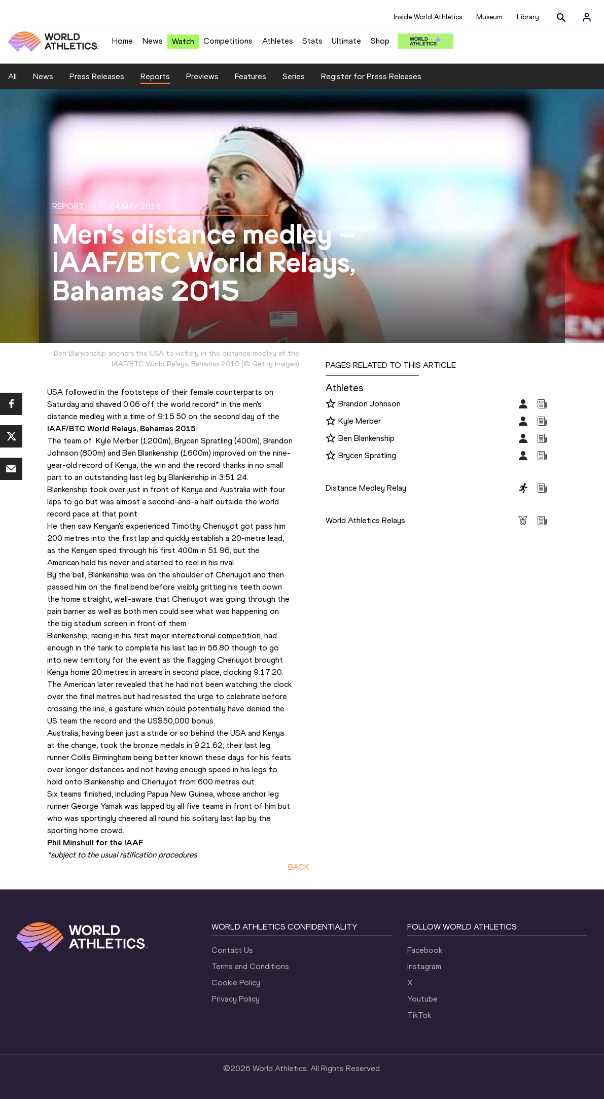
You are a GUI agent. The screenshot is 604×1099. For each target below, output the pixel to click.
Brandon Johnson (369, 403)
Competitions (228, 41)
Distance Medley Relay (366, 488)
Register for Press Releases (371, 76)
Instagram (424, 966)
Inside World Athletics (428, 17)
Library (528, 17)
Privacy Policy (235, 999)
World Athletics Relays (365, 520)
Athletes (277, 41)
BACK (298, 867)
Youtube (422, 999)
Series (293, 76)
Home (122, 41)
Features (250, 76)
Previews (202, 76)
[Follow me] (331, 404)
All (12, 76)
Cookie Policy (235, 982)
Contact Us (232, 950)
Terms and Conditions (250, 966)
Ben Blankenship (366, 438)
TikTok (419, 1015)
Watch (183, 41)
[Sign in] (587, 17)
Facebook (424, 950)
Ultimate (346, 41)
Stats (312, 41)
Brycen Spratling (367, 455)
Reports (155, 76)
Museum (489, 17)
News (153, 41)
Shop (380, 41)
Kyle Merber (359, 421)
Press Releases (96, 76)
